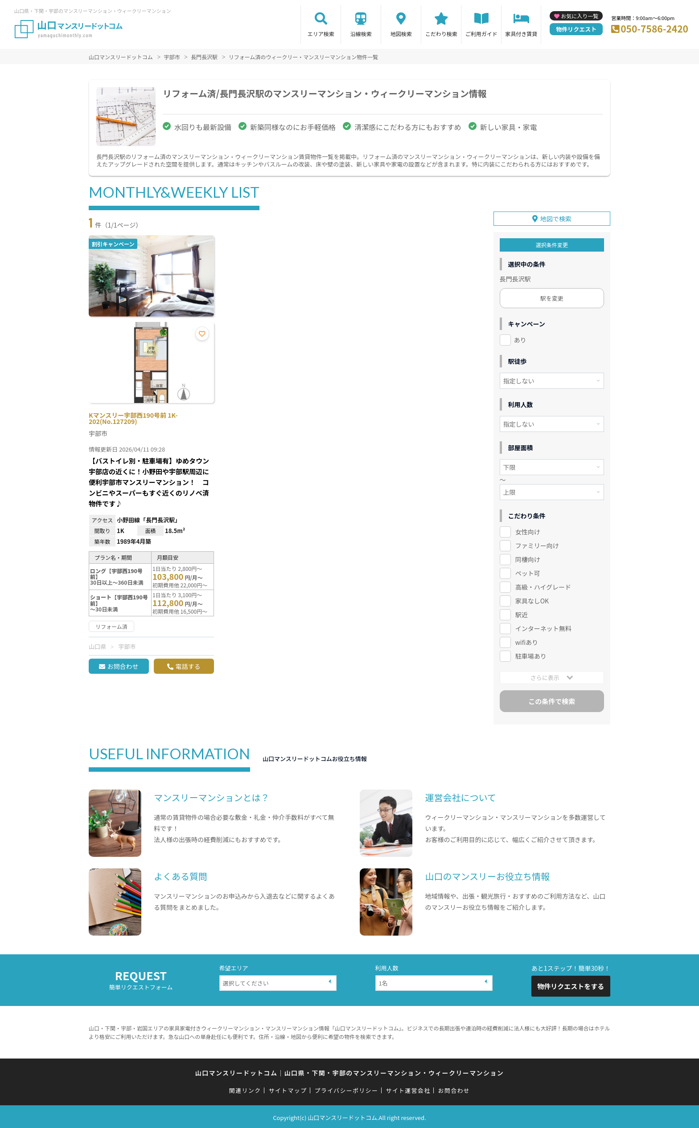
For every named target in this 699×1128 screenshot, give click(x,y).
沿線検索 (361, 33)
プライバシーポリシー (346, 1089)
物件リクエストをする (570, 985)
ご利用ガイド (481, 33)
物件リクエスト (576, 29)
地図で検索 (556, 217)
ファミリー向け (537, 544)
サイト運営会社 (408, 1089)
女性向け (527, 530)
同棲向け (527, 558)
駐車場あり (531, 654)
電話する (187, 666)
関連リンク (245, 1089)
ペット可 (527, 571)
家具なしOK (532, 599)
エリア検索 (321, 33)
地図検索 (401, 33)
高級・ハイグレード (543, 585)
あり (520, 338)
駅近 (521, 613)
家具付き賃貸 (521, 33)
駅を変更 (551, 297)
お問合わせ (122, 666)
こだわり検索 (441, 33)
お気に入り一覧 (579, 16)
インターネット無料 (543, 627)
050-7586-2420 (654, 28)
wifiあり (526, 640)
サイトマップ (288, 1089)
